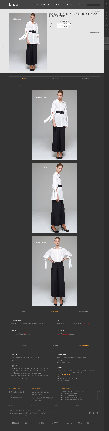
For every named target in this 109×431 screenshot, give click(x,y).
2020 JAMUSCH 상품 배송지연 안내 (69, 393)
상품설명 (24, 78)
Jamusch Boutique (79, 4)
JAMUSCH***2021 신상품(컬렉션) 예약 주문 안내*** (73, 391)
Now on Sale (70, 4)
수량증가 (64, 26)
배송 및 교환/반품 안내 (84, 78)
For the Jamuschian (60, 4)
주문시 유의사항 (54, 78)
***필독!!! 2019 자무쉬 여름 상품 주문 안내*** (72, 399)
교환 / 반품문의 (106, 42)
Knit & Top (43, 4)
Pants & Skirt (51, 4)
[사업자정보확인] (26, 412)
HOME (91, 11)
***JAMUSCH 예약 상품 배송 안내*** (70, 395)
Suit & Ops (28, 4)
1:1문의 (98, 405)
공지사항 (106, 38)
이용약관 (57, 405)
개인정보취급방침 (34, 405)
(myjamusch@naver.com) (40, 413)
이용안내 (77, 405)
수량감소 (67, 26)
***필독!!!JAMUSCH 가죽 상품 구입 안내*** (71, 397)
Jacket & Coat (36, 4)
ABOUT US (11, 405)
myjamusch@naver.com (18, 397)
